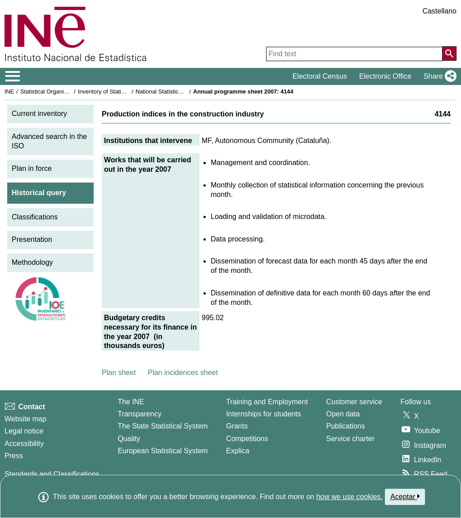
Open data (343, 414)
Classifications (35, 217)
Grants (237, 426)
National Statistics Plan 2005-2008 (180, 91)
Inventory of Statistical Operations (121, 91)
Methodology (32, 262)
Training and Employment (267, 402)
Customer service (354, 402)
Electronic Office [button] (385, 76)
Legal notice (24, 431)
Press (14, 456)
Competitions (247, 438)
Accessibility (24, 443)
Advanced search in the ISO (49, 141)
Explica (237, 451)
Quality (129, 438)
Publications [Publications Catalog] (345, 426)
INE (9, 91)
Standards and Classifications (52, 474)
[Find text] (354, 54)
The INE (131, 402)
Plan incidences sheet (183, 372)
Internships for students (263, 414)
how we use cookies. (349, 496)
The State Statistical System (163, 426)
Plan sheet (119, 372)
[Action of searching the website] (449, 53)
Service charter (350, 438)
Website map (25, 419)
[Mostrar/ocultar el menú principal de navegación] (13, 76)
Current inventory (39, 113)
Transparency (139, 414)
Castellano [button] (439, 11)
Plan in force (32, 168)
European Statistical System (163, 451)
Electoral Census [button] (320, 76)
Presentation (32, 239)
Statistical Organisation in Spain (61, 91)
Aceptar (405, 496)
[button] (438, 76)
